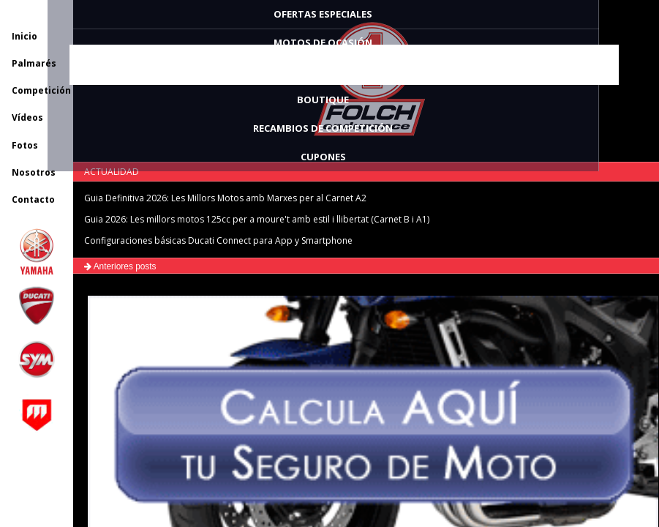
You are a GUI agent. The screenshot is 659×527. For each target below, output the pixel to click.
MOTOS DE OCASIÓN (323, 42)
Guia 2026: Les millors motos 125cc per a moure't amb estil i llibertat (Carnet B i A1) (256, 219)
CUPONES (323, 156)
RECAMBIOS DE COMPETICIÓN (323, 128)
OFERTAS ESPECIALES (323, 13)
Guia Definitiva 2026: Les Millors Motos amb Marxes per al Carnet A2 (225, 198)
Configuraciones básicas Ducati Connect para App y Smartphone (218, 240)
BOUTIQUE (323, 99)
